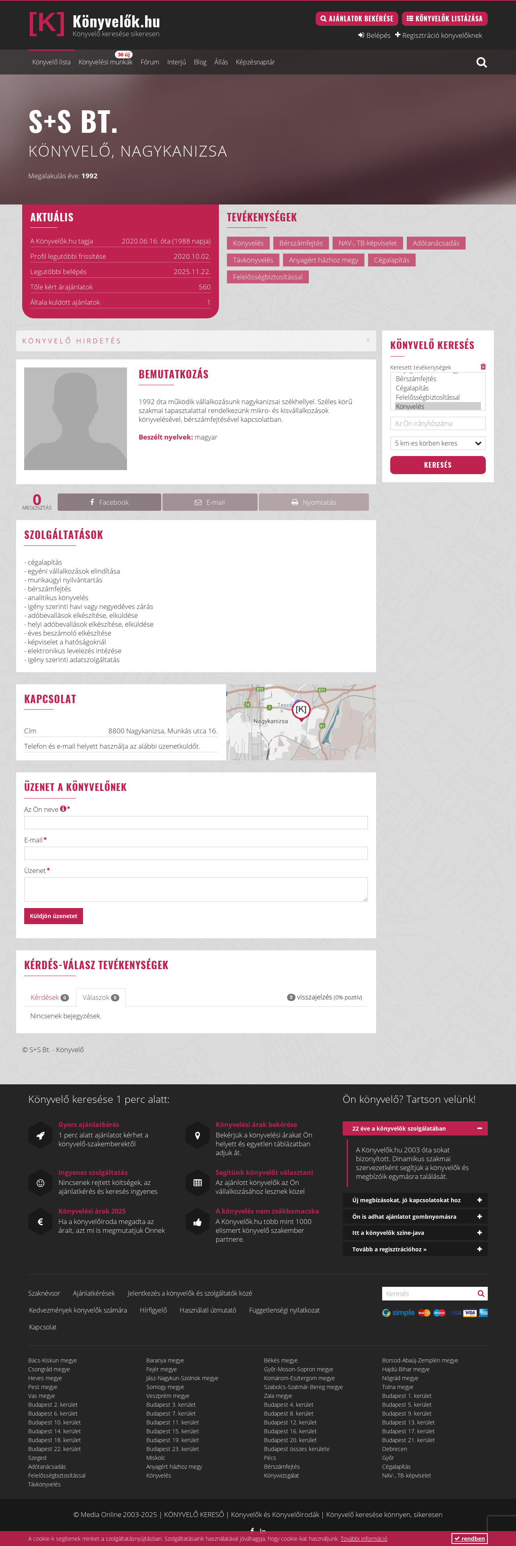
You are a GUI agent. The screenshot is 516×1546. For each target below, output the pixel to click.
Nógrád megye (400, 1378)
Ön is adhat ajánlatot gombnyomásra (404, 1216)
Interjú (176, 62)
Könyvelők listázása (449, 18)
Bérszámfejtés (438, 379)
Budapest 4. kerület (289, 1404)
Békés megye (281, 1360)
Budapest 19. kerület (172, 1440)
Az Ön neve (45, 809)
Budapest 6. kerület (53, 1413)
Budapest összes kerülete (297, 1449)
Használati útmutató (208, 1310)
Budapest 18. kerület (54, 1440)
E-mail (33, 840)
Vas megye (41, 1395)
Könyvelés (438, 406)
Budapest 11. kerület (172, 1422)
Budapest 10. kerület (54, 1422)
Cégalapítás (438, 388)
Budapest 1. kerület (407, 1395)
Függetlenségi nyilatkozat (284, 1310)
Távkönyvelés (44, 1484)
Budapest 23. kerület (172, 1449)
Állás (221, 62)
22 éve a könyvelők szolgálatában (399, 1128)
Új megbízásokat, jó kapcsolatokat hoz (406, 1200)
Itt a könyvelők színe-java (388, 1232)
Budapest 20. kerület (290, 1440)
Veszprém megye (167, 1395)
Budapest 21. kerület (408, 1440)
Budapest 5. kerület (407, 1404)
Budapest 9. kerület (407, 1413)
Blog (200, 62)
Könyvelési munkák (106, 58)
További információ (364, 1538)
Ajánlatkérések (94, 1293)
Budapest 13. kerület (408, 1422)
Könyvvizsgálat (281, 1475)
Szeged (37, 1457)
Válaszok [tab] (101, 997)
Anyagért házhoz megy (174, 1466)
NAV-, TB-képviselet (406, 1475)
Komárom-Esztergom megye (299, 1378)
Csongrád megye (49, 1369)
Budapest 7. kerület (171, 1413)
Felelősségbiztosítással (438, 397)
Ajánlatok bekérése (361, 18)
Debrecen (394, 1449)
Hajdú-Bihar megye (406, 1369)
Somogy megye (165, 1387)
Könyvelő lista (51, 62)
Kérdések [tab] (50, 997)
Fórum (150, 62)
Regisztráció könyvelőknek (442, 35)
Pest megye (43, 1387)
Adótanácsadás (47, 1466)
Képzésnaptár (255, 62)
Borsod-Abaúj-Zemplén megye (420, 1360)
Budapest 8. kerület (289, 1413)
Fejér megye (161, 1369)
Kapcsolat (42, 1327)
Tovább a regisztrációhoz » (389, 1249)
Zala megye (278, 1395)
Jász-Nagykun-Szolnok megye (182, 1378)
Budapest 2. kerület (53, 1404)
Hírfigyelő (153, 1310)
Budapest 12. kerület (290, 1422)
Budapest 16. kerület (290, 1431)
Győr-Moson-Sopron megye (298, 1369)
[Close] (368, 340)
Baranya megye (165, 1360)
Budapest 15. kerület (172, 1431)
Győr (388, 1457)
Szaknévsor (44, 1293)
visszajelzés (324, 996)
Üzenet (35, 870)
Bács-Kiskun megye (52, 1360)
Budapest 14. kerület (54, 1431)
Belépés (378, 35)
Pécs (270, 1457)
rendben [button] (469, 1538)
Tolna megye (398, 1387)
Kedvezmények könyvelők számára (78, 1310)
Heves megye (45, 1378)
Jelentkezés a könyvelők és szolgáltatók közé (190, 1293)
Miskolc (155, 1457)
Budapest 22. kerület (54, 1449)
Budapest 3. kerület (171, 1404)
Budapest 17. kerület (408, 1431)
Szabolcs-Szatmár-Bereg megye (303, 1387)
